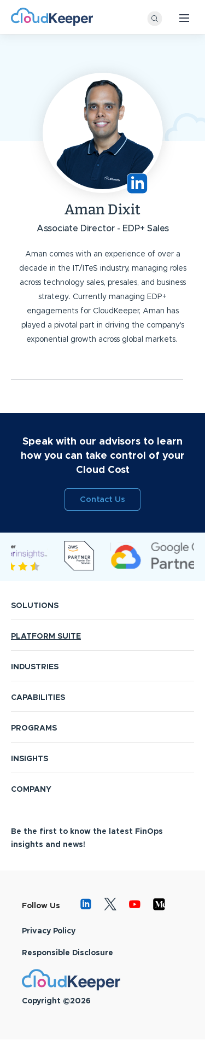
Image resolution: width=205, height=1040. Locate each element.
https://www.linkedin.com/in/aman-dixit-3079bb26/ (137, 183)
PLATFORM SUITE (46, 636)
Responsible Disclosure (67, 953)
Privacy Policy (48, 931)
